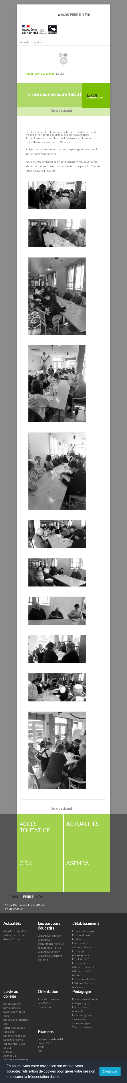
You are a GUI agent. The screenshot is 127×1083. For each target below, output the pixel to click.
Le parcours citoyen (49, 935)
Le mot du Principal (83, 931)
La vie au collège (44, 73)
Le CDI (7, 1047)
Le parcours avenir (49, 951)
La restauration (12, 1003)
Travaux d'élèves (82, 1027)
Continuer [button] (110, 1071)
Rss (61, 55)
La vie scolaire (11, 1007)
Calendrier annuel (83, 967)
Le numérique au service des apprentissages (82, 1019)
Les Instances (80, 963)
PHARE (7, 1051)
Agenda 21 (9, 1055)
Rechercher (63, 61)
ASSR (41, 1047)
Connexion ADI (65, 55)
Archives (77, 987)
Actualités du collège (15, 931)
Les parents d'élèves (84, 979)
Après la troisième (49, 999)
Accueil (29, 73)
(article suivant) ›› (63, 110)
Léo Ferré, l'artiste (83, 983)
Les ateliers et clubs (15, 1035)
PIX (40, 1051)
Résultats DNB (80, 959)
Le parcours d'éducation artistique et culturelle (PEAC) (51, 943)
